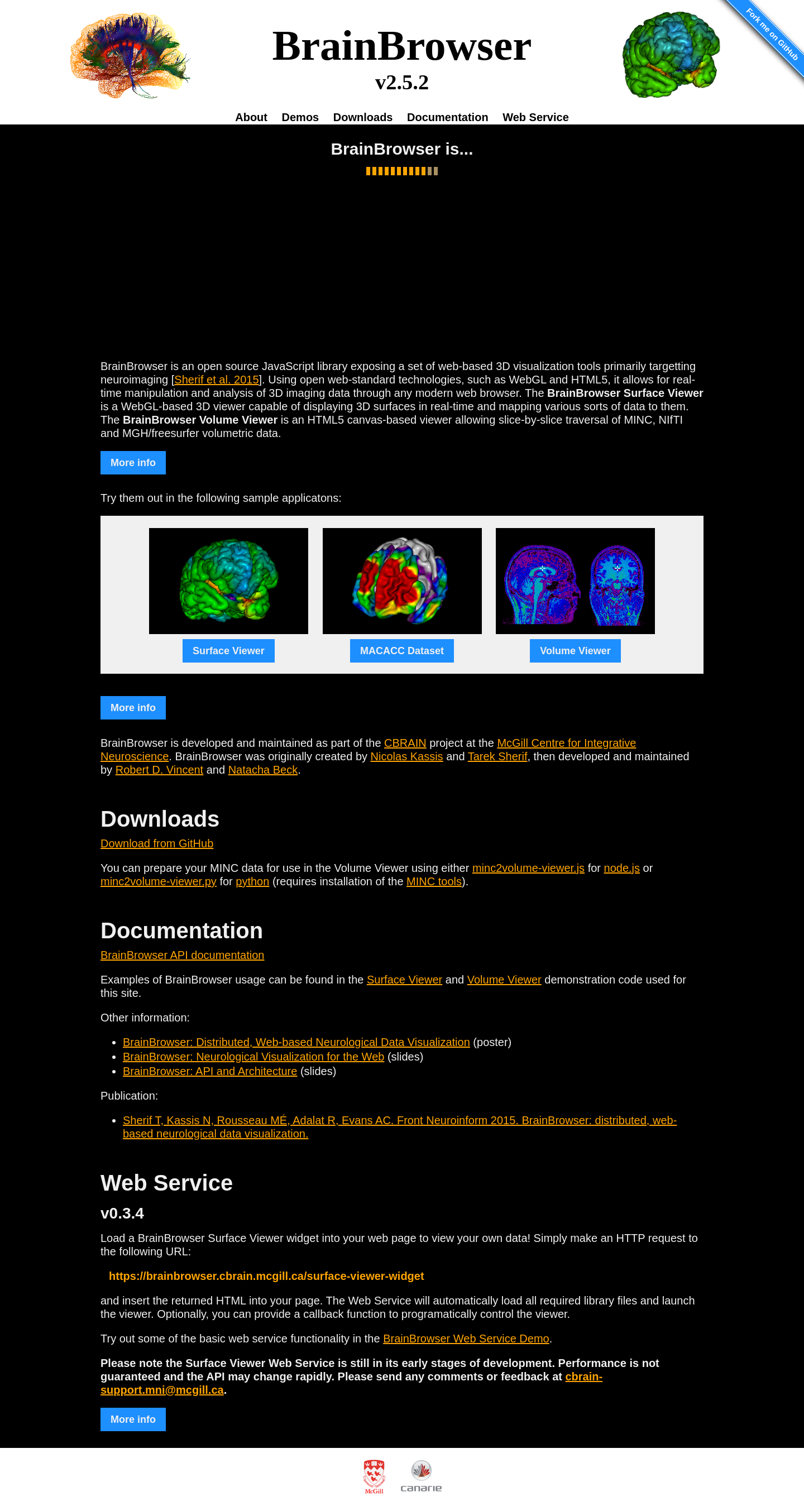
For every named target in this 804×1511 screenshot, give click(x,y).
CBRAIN (405, 743)
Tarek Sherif (498, 756)
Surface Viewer (404, 979)
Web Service (535, 117)
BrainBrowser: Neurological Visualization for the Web (253, 1056)
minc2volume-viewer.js (528, 868)
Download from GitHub (156, 843)
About (251, 117)
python (252, 881)
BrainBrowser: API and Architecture (210, 1071)
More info (133, 462)
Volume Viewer (504, 979)
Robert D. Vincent (160, 770)
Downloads (363, 117)
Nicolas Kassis (407, 756)
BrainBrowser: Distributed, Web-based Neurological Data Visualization (296, 1042)
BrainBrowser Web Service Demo (466, 1338)
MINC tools (434, 881)
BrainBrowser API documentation (182, 955)
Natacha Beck (263, 770)
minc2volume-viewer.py (158, 881)
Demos (300, 117)
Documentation (448, 117)
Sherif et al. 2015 (216, 379)
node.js (622, 868)
